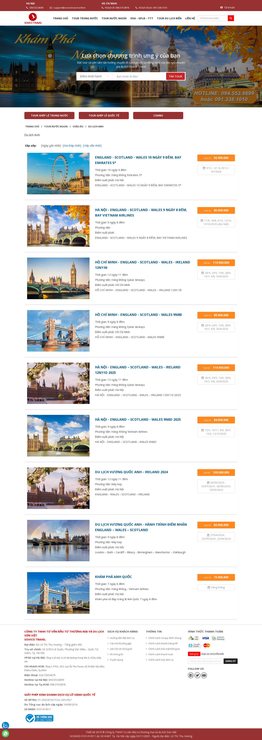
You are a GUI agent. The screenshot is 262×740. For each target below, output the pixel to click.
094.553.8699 (34, 7)
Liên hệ (190, 18)
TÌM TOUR (175, 76)
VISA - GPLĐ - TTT (141, 18)
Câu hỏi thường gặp (119, 643)
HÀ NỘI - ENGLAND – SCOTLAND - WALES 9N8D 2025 (138, 419)
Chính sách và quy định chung (163, 638)
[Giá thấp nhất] (72, 145)
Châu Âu (78, 126)
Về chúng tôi (115, 654)
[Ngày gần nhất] (51, 145)
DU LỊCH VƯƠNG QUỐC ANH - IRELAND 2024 (131, 472)
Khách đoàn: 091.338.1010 (151, 7)
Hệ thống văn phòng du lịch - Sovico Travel (52, 689)
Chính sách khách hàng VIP (162, 643)
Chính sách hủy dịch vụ (160, 659)
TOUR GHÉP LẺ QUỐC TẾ (104, 115)
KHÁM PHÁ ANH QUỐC (113, 577)
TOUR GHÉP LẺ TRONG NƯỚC (49, 115)
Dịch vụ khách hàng (123, 631)
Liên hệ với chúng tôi (120, 648)
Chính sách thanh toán (159, 654)
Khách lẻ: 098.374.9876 (115, 7)
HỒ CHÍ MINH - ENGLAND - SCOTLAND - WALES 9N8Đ (138, 314)
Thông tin (154, 631)
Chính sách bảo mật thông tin (163, 648)
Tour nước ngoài (114, 18)
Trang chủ (60, 18)
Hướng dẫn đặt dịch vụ (121, 638)
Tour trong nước (85, 18)
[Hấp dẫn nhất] (92, 145)
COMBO (158, 115)
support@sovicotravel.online (67, 7)
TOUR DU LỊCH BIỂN (169, 18)
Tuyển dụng (115, 659)
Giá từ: (216, 158)
